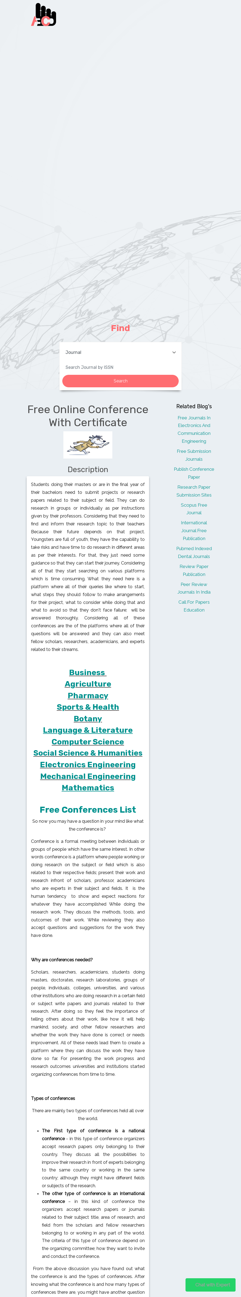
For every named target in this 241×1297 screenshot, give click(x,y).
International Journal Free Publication (194, 530)
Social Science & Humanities (88, 753)
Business (87, 672)
